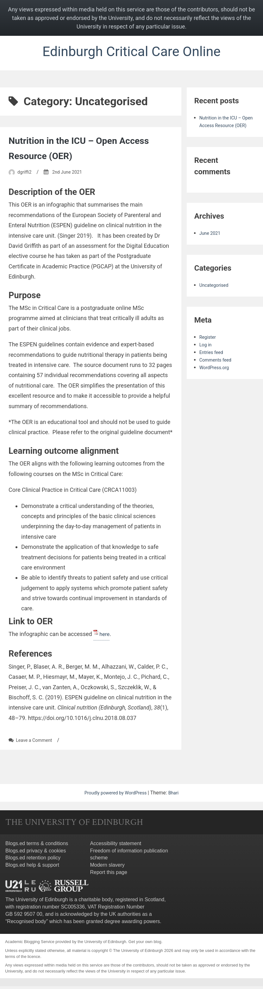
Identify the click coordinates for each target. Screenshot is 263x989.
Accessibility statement (115, 846)
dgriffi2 (25, 174)
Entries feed (212, 362)
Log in (206, 355)
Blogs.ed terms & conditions (36, 846)
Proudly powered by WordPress (115, 796)
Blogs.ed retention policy (32, 860)
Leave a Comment (36, 743)
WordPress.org (216, 378)
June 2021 (211, 243)
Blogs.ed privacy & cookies (35, 853)
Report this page (108, 875)
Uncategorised (215, 295)
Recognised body (26, 924)
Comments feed (217, 370)
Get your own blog (144, 944)
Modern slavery (107, 867)
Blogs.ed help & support (32, 867)
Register (208, 347)
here (104, 636)
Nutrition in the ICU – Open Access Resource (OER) (225, 127)
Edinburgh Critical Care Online (131, 53)
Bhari (177, 796)
